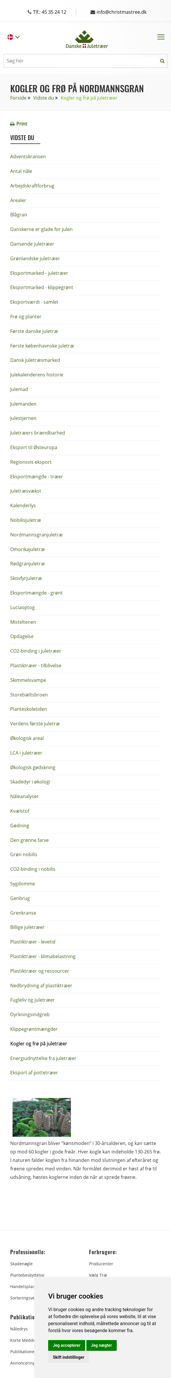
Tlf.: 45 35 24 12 (53, 12)
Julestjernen (23, 418)
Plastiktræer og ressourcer (39, 971)
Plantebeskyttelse (27, 1275)
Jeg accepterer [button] (66, 1345)
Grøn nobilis (23, 854)
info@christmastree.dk (118, 12)
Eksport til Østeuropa (33, 447)
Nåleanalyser (24, 796)
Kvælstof (19, 811)
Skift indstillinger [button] (68, 1357)
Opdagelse (22, 636)
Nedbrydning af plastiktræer (41, 985)
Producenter (101, 1263)
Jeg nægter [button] (101, 1345)
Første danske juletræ (34, 331)
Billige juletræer (27, 927)
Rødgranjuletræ (27, 563)
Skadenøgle (21, 1263)
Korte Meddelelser (28, 1340)
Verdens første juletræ (35, 723)
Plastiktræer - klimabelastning (43, 956)
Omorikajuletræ (27, 549)
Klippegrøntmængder (34, 1029)
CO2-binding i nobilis (32, 869)
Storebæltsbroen (29, 694)
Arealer (18, 200)
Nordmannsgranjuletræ (36, 534)
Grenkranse (23, 913)
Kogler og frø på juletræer (38, 1043)
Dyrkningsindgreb (30, 1014)
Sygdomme (22, 883)
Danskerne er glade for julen (41, 229)
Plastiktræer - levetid (32, 942)
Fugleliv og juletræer (32, 1000)
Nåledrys (19, 1329)
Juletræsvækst (25, 491)
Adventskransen (28, 156)
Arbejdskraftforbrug (32, 186)
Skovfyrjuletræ (26, 578)
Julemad (19, 389)
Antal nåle (21, 171)
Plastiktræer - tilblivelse (35, 665)
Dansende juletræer (32, 244)
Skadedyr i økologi (30, 782)
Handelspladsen (26, 1286)
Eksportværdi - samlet (34, 302)
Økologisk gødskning (32, 767)
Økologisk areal (27, 738)
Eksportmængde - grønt (36, 593)
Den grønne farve (29, 840)
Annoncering (22, 1363)
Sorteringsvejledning (30, 1298)
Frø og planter (25, 316)
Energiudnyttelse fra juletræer (43, 1058)
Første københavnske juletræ (42, 346)
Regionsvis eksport (31, 462)
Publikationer (23, 1351)
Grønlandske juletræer (35, 258)
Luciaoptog (22, 607)
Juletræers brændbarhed (37, 433)
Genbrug (20, 898)
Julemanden (23, 404)
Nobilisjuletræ (25, 520)
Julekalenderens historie (36, 374)
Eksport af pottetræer (34, 1072)
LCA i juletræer (26, 753)
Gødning (19, 825)
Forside (18, 98)
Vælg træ (98, 1275)
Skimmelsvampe (28, 680)
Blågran (18, 214)
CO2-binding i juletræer (35, 651)
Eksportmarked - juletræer (39, 273)
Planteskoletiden (28, 709)
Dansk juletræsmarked (35, 360)
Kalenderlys (23, 505)
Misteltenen (23, 622)
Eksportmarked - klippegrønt (41, 287)
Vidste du (43, 98)
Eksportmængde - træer (36, 476)
